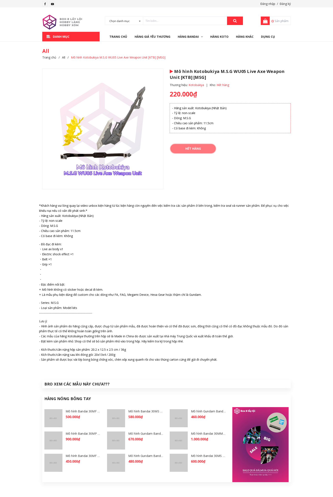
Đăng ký (285, 4)
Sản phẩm (279, 21)
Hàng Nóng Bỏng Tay (67, 398)
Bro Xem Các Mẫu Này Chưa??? (77, 384)
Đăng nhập (267, 4)
